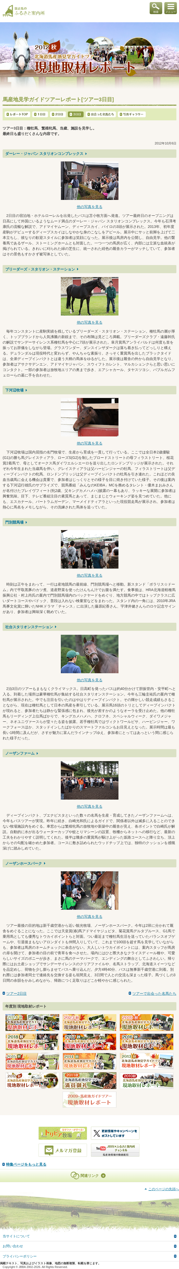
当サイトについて (16, 1236)
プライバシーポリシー (20, 1256)
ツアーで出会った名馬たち (154, 993)
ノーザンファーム (20, 753)
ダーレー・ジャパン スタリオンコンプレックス (44, 153)
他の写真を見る (89, 207)
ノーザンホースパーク (23, 863)
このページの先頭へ (163, 1189)
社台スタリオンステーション (29, 627)
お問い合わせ (13, 1246)
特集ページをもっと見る (26, 1164)
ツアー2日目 (16, 993)
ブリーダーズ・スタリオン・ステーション (40, 269)
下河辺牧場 (14, 390)
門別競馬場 (14, 522)
